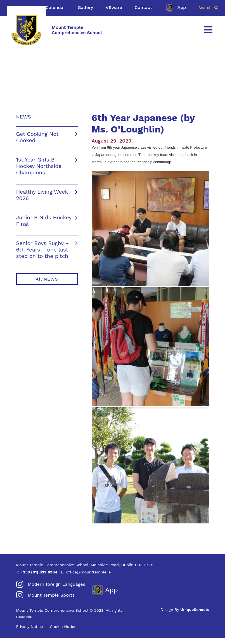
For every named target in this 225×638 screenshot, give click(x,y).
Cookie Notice (63, 626)
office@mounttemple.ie (88, 572)
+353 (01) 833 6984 (39, 572)
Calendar (55, 7)
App (175, 8)
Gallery (85, 7)
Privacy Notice (29, 626)
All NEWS (47, 279)
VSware (114, 7)
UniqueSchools (194, 609)
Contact (143, 7)
